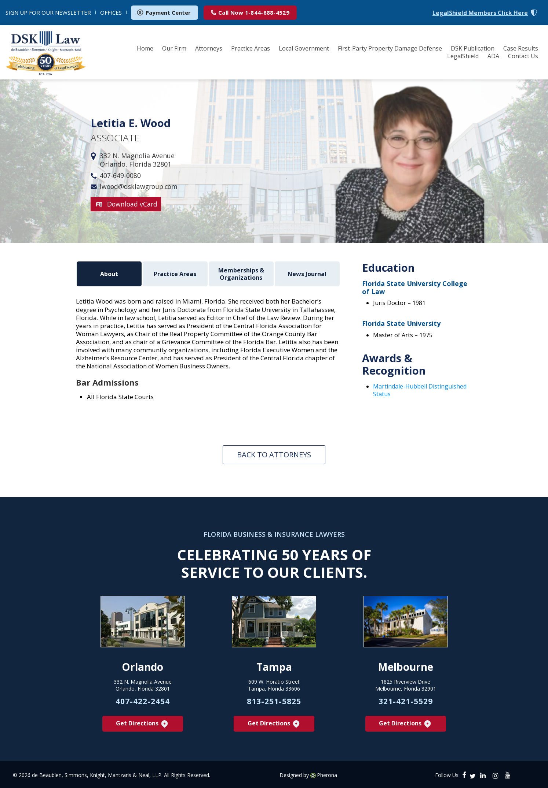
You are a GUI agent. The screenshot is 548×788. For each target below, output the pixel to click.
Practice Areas (250, 48)
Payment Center (163, 12)
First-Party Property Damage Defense (390, 48)
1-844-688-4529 (250, 12)
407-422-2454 (143, 700)
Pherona (327, 774)
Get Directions (142, 722)
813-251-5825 (274, 700)
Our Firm (174, 48)
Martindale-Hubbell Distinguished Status (420, 390)
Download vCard (132, 204)
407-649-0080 (120, 175)
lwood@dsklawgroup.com (140, 186)
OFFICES (111, 12)
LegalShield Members (480, 13)
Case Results (520, 48)
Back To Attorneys (274, 453)
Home (145, 48)
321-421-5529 (406, 700)
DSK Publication (472, 48)
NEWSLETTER (48, 12)
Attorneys (208, 48)
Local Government (304, 48)
